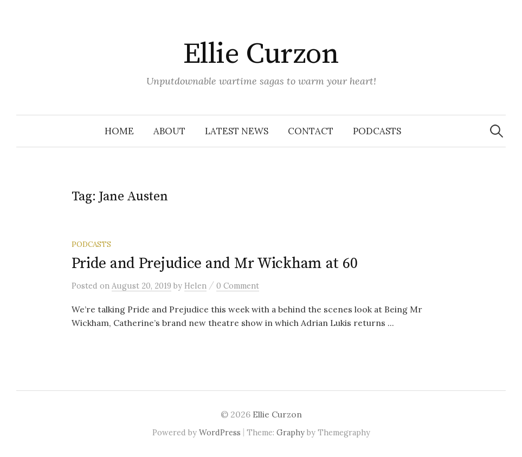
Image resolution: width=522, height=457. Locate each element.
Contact (310, 131)
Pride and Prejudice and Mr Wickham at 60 (215, 263)
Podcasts (377, 131)
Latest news (236, 131)
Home (119, 131)
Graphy (290, 432)
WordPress (220, 432)
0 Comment (237, 285)
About (169, 131)
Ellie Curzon (261, 54)
